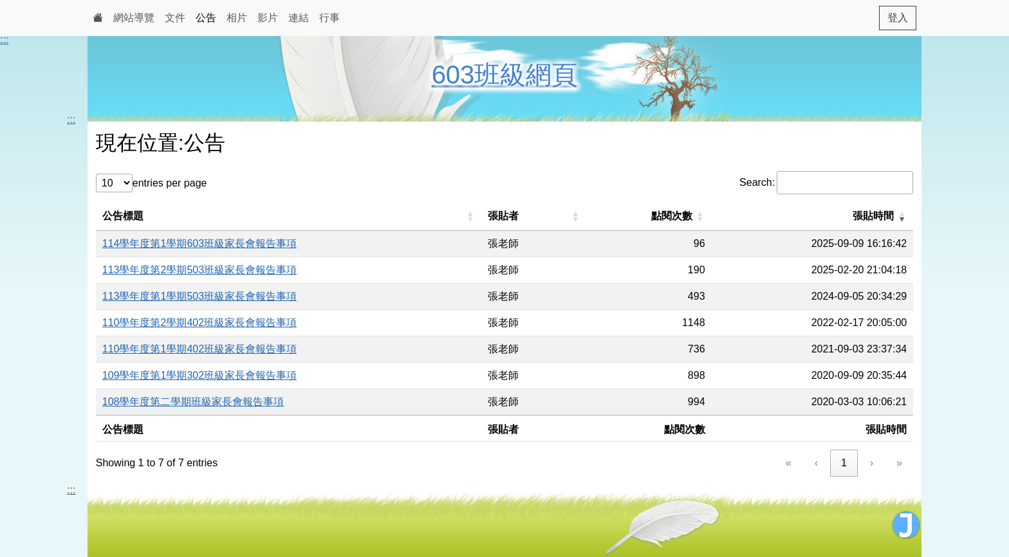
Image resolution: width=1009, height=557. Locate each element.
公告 (206, 17)
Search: (757, 182)
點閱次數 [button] (671, 215)
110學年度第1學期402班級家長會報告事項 (199, 348)
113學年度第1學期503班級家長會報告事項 (199, 296)
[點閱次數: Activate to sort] (649, 216)
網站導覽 (133, 17)
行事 (329, 17)
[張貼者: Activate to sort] (534, 216)
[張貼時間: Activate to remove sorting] (813, 216)
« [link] (788, 462)
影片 (267, 17)
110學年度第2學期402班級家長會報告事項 (199, 322)
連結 (298, 17)
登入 (897, 17)
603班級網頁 (505, 74)
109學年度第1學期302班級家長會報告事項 (199, 375)
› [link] (871, 462)
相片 (237, 17)
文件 (175, 17)
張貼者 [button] (503, 215)
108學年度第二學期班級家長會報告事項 (193, 401)
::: (4, 39)
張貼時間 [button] (873, 215)
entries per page (170, 183)
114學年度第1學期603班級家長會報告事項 (199, 243)
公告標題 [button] (122, 215)
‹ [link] (816, 462)
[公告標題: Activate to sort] (289, 216)
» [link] (899, 462)
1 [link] (844, 462)
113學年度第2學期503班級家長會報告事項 (199, 269)
